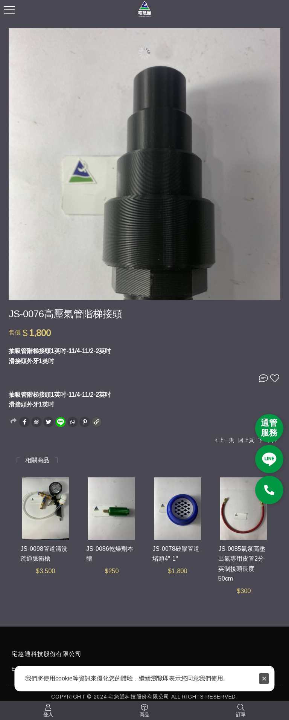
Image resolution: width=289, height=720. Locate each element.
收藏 (274, 378)
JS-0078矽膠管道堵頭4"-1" (175, 554)
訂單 (241, 714)
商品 (144, 714)
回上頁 (246, 440)
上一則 (226, 440)
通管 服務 (269, 427)
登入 (48, 714)
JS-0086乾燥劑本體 (109, 554)
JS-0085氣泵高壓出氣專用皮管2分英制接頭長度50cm (241, 564)
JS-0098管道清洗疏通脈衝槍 (43, 554)
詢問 (263, 378)
